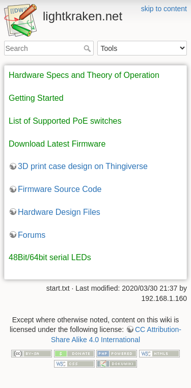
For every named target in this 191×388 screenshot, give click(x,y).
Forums (31, 235)
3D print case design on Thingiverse (83, 166)
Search (88, 48)
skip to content (164, 9)
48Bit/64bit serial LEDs (50, 257)
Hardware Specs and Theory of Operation (84, 75)
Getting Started (36, 98)
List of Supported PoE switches (65, 121)
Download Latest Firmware (57, 144)
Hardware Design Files (59, 212)
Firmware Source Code (60, 189)
